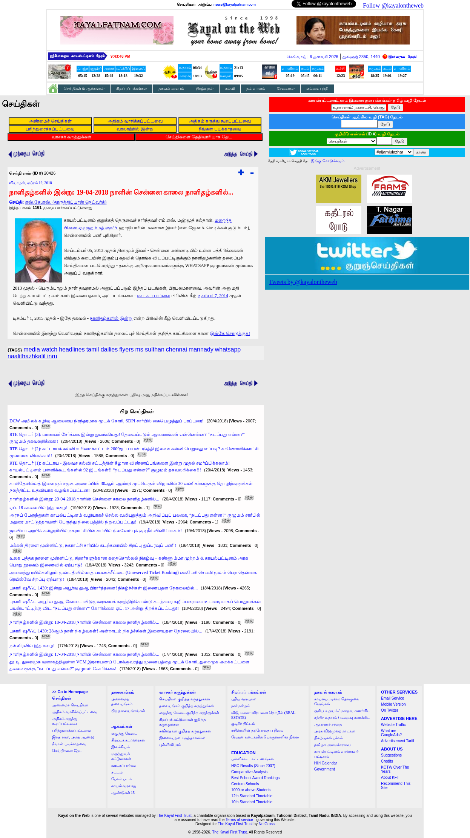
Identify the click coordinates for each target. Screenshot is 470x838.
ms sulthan (149, 349)
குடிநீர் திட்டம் (243, 723)
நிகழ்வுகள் (204, 88)
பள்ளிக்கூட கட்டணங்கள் (252, 759)
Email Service (392, 698)
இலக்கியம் (120, 747)
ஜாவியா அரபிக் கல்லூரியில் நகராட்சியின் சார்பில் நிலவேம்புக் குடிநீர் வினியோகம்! (95, 530)
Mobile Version (393, 704)
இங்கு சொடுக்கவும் (327, 161)
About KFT (390, 777)
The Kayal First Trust (174, 815)
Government (324, 769)
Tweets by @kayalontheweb (303, 282)
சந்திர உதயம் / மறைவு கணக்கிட (342, 717)
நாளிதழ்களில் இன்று (111, 318)
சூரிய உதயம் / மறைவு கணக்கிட (342, 711)
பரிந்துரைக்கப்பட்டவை (71, 730)
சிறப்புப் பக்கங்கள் (131, 88)
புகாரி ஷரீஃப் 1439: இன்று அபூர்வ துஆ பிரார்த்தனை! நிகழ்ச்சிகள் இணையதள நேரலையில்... (103, 588)
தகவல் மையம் (171, 88)
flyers (126, 349)
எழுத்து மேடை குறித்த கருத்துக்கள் (189, 713)
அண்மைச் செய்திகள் (70, 705)
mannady (201, 349)
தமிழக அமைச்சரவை (332, 745)
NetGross (267, 824)
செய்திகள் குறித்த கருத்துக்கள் (184, 699)
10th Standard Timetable (251, 802)
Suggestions (391, 755)
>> (70, 692)
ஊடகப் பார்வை (153, 295)
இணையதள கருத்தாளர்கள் (182, 738)
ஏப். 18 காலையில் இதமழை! (38, 507)
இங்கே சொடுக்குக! (230, 333)
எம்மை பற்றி (317, 88)
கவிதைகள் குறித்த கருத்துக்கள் (185, 731)
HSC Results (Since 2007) (253, 766)
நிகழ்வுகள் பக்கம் (328, 738)
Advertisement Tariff (397, 741)
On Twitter (389, 710)
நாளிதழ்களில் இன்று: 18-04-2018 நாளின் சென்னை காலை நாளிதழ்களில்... (84, 622)
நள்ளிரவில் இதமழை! (32, 645)
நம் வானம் (255, 88)
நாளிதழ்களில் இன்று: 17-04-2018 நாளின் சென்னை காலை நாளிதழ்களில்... (84, 654)
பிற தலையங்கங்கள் (128, 711)
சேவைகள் (286, 88)
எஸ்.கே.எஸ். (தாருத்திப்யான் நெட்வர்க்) (65, 202)
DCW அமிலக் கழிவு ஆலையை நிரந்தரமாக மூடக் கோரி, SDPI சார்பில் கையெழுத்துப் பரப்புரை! (106, 421)
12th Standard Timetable (251, 796)
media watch (40, 349)
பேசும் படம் (121, 779)
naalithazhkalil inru (32, 356)
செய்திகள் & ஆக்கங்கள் (84, 88)
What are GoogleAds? (391, 733)
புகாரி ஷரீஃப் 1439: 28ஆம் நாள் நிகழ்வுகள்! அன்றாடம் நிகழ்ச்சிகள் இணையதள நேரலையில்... (105, 631)
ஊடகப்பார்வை (124, 765)
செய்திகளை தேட (67, 751)
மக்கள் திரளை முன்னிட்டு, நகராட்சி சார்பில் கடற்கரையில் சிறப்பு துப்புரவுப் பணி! (92, 545)
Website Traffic (393, 725)
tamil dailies (102, 349)
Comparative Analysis (249, 772)
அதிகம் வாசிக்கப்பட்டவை (74, 712)
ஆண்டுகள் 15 (123, 792)
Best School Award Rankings (255, 778)
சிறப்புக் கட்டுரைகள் (128, 740)
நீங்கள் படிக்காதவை (69, 744)
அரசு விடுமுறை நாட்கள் (334, 731)
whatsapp (228, 349)
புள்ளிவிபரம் (170, 745)
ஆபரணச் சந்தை (328, 724)
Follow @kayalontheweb (393, 5)
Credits (387, 761)
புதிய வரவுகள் (244, 699)
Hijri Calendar (325, 763)
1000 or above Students (251, 790)
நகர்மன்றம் (240, 706)
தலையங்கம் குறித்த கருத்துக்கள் (186, 706)
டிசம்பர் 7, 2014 (213, 295)
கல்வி (230, 88)
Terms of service (239, 820)
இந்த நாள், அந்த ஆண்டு (73, 737)
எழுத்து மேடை (124, 733)
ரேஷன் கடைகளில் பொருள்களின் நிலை (265, 737)
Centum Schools (245, 784)
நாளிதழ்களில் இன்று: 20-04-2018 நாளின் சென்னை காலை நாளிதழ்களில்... (84, 499)
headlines (72, 349)
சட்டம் (117, 772)
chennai (176, 349)
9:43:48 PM (120, 56)
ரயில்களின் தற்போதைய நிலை (257, 730)
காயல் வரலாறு (124, 786)
